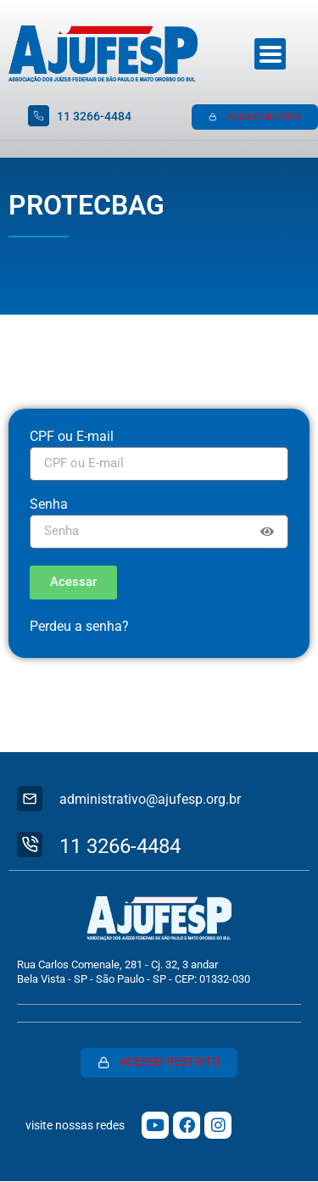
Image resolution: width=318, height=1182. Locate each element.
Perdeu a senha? (79, 626)
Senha (49, 505)
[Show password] (267, 532)
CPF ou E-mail (72, 437)
